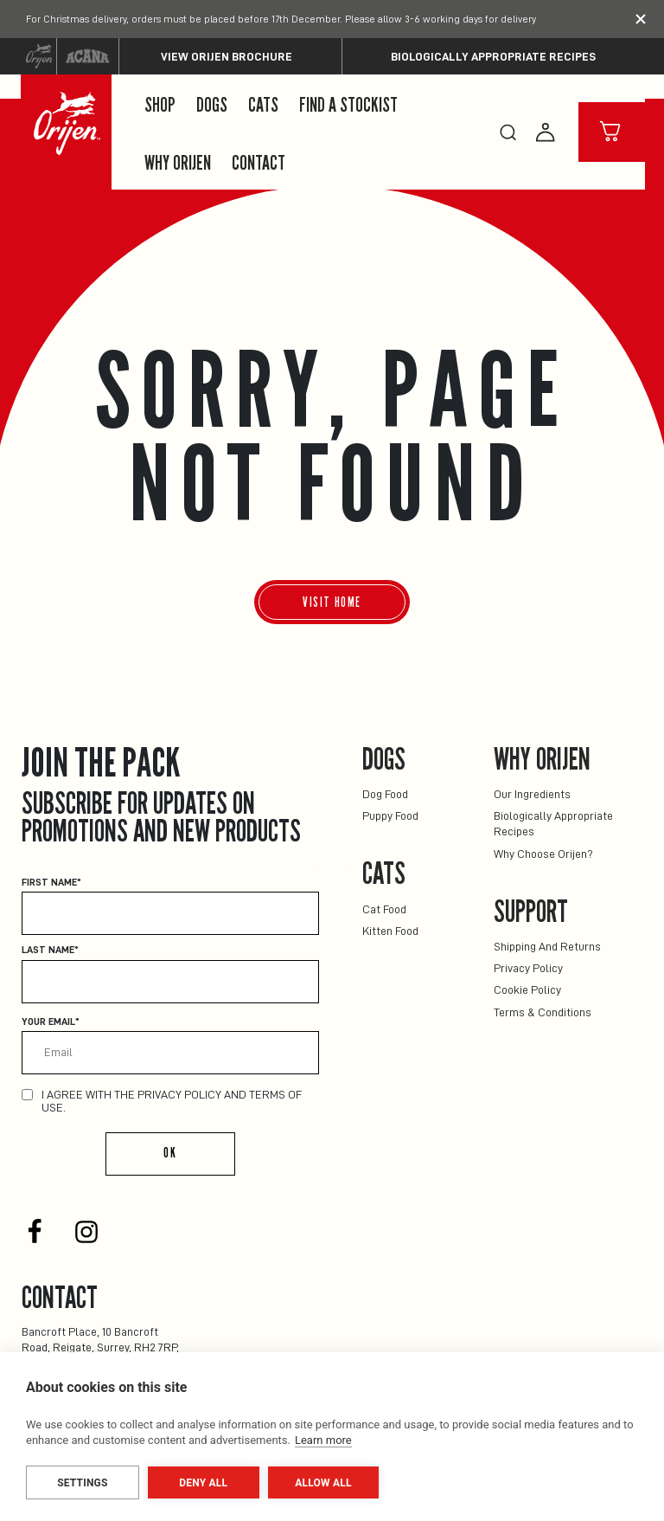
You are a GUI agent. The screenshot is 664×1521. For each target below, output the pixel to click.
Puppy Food (390, 815)
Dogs (211, 105)
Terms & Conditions (542, 1012)
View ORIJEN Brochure (226, 56)
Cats (263, 105)
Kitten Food (390, 931)
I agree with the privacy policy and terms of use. (172, 1100)
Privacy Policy (528, 968)
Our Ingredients (532, 794)
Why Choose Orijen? (543, 854)
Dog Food (385, 794)
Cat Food (384, 909)
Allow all (323, 1483)
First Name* (51, 882)
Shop (160, 105)
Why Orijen (177, 163)
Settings (82, 1483)
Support (531, 912)
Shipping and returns (547, 946)
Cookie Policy (527, 989)
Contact (258, 163)
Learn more (323, 1440)
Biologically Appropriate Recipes (493, 56)
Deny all (203, 1483)
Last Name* (50, 949)
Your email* (51, 1021)
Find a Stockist (348, 105)
